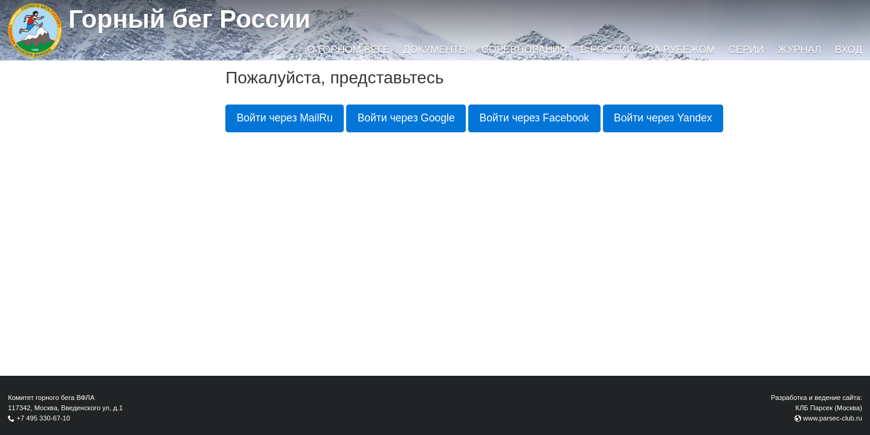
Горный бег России (189, 19)
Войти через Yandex (663, 118)
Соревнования (524, 50)
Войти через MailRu (285, 118)
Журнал (799, 50)
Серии (746, 50)
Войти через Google (406, 118)
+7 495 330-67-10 (43, 418)
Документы (435, 50)
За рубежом (681, 50)
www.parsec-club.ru (832, 418)
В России (607, 50)
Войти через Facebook (535, 118)
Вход (848, 50)
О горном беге (348, 50)
